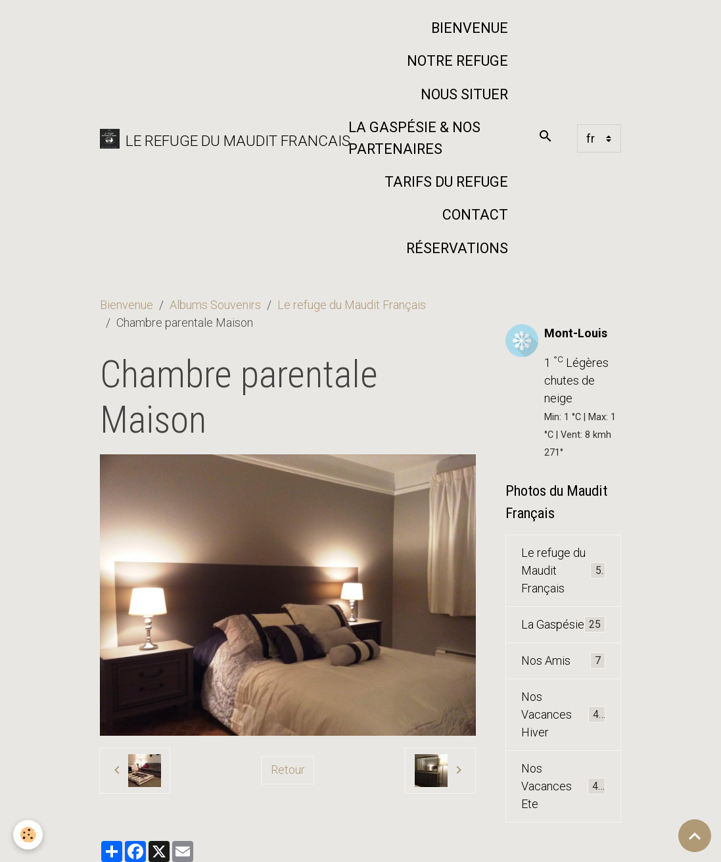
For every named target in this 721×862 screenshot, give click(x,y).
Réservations (457, 248)
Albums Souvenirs (215, 305)
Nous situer (464, 94)
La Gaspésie (563, 624)
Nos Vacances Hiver (563, 714)
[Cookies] (28, 835)
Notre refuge (457, 61)
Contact (475, 214)
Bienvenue (469, 28)
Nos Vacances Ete (563, 786)
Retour (288, 770)
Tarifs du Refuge (446, 182)
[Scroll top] (694, 835)
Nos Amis (563, 660)
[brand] (215, 138)
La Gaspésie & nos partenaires (414, 137)
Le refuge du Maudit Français (351, 305)
